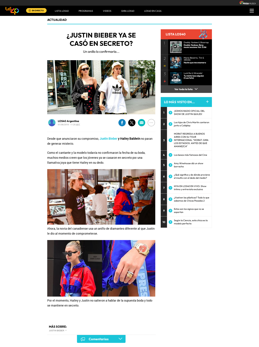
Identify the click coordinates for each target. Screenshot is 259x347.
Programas (86, 10)
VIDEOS (107, 10)
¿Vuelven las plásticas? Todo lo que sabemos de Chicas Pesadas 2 (191, 199)
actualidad (57, 20)
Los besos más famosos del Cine (190, 154)
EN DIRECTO (38, 10)
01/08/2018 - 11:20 (69, 124)
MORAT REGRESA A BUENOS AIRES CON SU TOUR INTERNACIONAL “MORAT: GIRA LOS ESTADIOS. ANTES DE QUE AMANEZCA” (191, 140)
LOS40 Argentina (68, 121)
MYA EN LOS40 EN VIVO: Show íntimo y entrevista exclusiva (190, 188)
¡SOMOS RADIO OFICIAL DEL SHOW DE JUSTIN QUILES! (189, 112)
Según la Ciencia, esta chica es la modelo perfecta (191, 222)
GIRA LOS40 (127, 10)
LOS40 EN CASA (153, 10)
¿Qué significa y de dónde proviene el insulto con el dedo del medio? (192, 176)
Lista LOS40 (62, 10)
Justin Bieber (108, 139)
